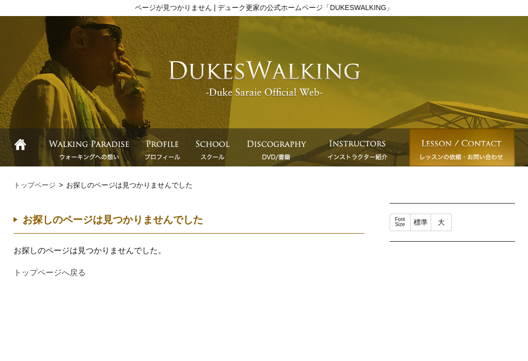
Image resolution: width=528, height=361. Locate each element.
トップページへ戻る (50, 272)
